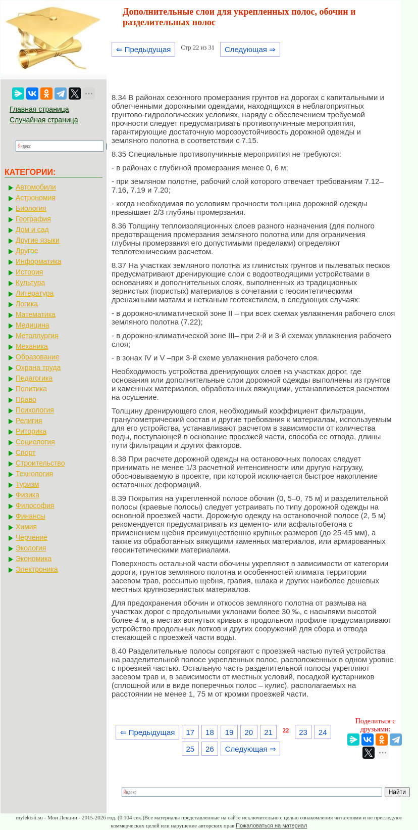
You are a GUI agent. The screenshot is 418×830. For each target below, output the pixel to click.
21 (268, 732)
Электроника (37, 569)
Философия (35, 505)
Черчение (31, 537)
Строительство (40, 463)
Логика (27, 304)
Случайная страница (44, 120)
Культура (30, 283)
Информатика (38, 261)
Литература (35, 293)
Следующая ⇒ (250, 49)
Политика (31, 389)
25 (190, 749)
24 (323, 732)
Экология (31, 548)
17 (190, 732)
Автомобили (36, 187)
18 (209, 732)
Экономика (33, 559)
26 (209, 749)
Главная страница (39, 109)
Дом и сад (32, 229)
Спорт (25, 452)
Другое (27, 251)
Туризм (27, 484)
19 (229, 732)
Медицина (32, 325)
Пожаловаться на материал (271, 825)
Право (26, 399)
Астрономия (36, 198)
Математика (36, 314)
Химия (26, 527)
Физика (27, 495)
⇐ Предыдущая (143, 49)
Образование (38, 357)
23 (303, 732)
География (33, 219)
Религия (29, 421)
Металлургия (37, 336)
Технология (34, 474)
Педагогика (34, 378)
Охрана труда (38, 367)
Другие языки (38, 240)
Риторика (31, 431)
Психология (35, 410)
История (29, 272)
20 (248, 732)
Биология (31, 208)
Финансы (30, 516)
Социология (35, 442)
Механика (32, 346)
